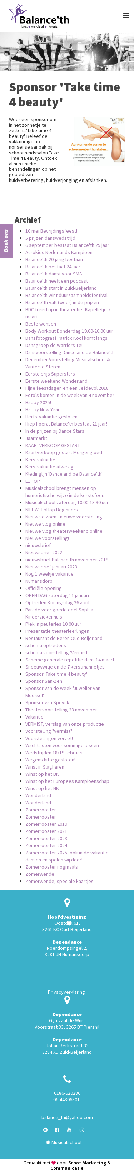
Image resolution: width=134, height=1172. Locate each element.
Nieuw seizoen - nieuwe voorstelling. (64, 516)
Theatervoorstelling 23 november (61, 709)
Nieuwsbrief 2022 (43, 552)
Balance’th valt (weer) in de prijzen (62, 302)
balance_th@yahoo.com (67, 1117)
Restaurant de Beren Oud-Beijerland (64, 638)
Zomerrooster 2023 (46, 838)
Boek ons (5, 240)
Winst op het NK (42, 788)
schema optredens (45, 645)
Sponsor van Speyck (47, 702)
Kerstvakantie (40, 459)
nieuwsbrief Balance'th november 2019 (66, 559)
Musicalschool (63, 1142)
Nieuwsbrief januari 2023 (51, 566)
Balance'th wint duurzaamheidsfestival (66, 295)
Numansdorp (39, 581)
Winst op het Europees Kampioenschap (67, 781)
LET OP (32, 481)
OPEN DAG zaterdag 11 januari (57, 595)
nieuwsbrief (38, 545)
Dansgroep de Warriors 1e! (54, 345)
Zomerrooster (40, 809)
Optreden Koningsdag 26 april (57, 602)
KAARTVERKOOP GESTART (52, 445)
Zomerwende (39, 874)
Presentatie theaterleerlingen (57, 631)
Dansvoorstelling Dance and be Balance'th (70, 352)
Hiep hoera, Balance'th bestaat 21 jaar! (66, 424)
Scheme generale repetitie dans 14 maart (69, 659)
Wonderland (38, 795)
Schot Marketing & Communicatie (80, 1165)
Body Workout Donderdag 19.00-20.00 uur (69, 331)
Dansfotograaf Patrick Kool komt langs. (67, 338)
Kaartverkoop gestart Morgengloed (63, 452)
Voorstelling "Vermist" (48, 731)
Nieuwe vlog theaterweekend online (64, 531)
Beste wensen (40, 324)
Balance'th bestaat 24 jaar (52, 266)
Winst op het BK (42, 774)
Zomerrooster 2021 (46, 831)
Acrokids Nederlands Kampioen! (59, 252)
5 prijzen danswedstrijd (50, 238)
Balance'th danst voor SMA (53, 273)
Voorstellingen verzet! (49, 738)
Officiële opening (43, 588)
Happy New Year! (43, 409)
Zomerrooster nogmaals (51, 867)
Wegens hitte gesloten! (50, 759)
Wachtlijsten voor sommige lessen (62, 745)
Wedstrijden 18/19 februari (54, 752)
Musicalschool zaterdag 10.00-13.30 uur (67, 502)
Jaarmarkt (36, 438)
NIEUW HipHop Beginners (51, 509)
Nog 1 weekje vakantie (49, 574)
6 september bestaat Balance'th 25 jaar (67, 245)
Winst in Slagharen (44, 767)
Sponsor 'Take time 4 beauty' (56, 674)
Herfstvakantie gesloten (51, 416)
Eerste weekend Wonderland (56, 381)
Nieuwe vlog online (45, 524)
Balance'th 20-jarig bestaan (54, 259)
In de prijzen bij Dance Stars (54, 431)
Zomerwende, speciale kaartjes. (60, 881)
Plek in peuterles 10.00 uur (53, 624)
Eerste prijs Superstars (50, 374)
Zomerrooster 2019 (46, 824)
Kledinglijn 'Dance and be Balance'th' (64, 474)
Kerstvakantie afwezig (49, 466)
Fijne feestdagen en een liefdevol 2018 (67, 388)
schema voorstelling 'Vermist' (57, 652)
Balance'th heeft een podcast (56, 281)
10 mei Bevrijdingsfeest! (51, 231)
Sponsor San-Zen (43, 681)
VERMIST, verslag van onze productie (64, 724)
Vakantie (34, 717)
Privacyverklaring (66, 992)
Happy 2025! (38, 402)
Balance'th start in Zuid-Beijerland (61, 288)
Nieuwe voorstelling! (47, 538)
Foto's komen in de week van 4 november (69, 395)
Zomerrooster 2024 (46, 845)
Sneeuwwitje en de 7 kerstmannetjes (65, 667)
